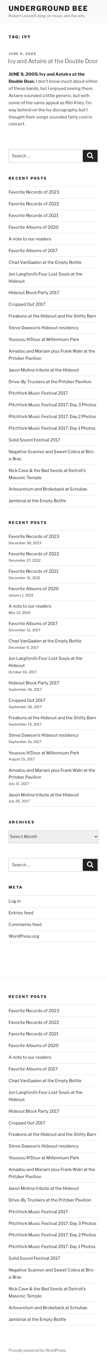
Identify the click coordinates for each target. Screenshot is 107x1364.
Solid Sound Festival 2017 (34, 440)
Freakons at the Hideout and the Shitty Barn (52, 316)
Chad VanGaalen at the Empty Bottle (45, 262)
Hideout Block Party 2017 (34, 292)
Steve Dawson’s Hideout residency (43, 327)
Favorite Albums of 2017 (33, 250)
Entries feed (21, 912)
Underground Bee (48, 8)
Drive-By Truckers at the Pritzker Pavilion (50, 381)
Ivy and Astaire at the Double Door (53, 61)
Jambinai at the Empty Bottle (37, 500)
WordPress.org (24, 936)
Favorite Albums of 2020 (33, 227)
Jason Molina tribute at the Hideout (44, 370)
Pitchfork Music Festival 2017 (38, 393)
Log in (15, 901)
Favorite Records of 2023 (34, 192)
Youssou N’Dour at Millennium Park (44, 339)
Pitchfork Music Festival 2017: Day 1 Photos (52, 428)
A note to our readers (30, 239)
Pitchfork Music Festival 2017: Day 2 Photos (52, 416)
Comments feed (25, 924)
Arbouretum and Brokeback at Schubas (48, 489)
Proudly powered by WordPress (37, 1350)
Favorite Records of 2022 (34, 203)
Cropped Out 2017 (27, 304)
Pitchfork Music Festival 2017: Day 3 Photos (52, 404)
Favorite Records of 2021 (33, 215)
